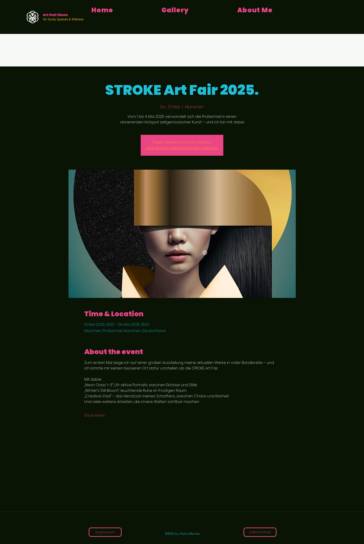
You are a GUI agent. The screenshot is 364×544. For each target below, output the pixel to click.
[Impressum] (105, 532)
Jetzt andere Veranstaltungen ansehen (182, 148)
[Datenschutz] (260, 532)
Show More (94, 415)
